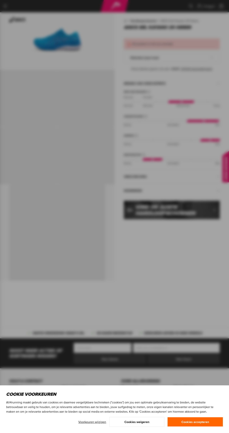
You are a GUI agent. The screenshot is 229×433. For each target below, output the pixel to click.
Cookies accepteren (195, 422)
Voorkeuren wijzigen (92, 422)
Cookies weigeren (136, 422)
